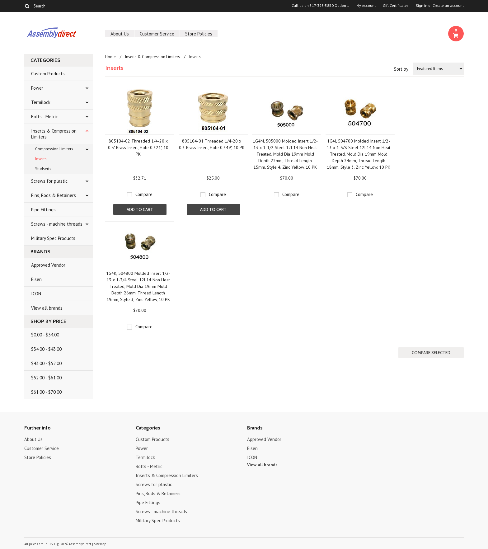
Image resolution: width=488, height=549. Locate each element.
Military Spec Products (53, 238)
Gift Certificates (396, 5)
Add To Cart (140, 209)
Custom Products (48, 74)
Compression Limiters (54, 149)
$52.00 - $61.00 (46, 378)
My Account (366, 5)
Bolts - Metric (44, 117)
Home (110, 56)
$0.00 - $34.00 (45, 335)
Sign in (421, 5)
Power (37, 88)
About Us (119, 34)
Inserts (41, 159)
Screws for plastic (49, 181)
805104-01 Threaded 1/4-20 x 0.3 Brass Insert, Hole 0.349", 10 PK (212, 144)
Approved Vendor (48, 265)
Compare (143, 194)
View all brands (47, 308)
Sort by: (402, 69)
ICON (36, 294)
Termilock (40, 102)
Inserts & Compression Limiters (54, 134)
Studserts (43, 168)
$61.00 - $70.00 (46, 392)
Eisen (36, 279)
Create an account (448, 5)
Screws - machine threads (56, 224)
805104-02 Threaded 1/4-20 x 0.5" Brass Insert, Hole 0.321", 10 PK (138, 147)
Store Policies (198, 34)
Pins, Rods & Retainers (53, 195)
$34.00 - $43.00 (46, 349)
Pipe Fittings (43, 210)
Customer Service (157, 34)
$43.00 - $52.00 (46, 363)
